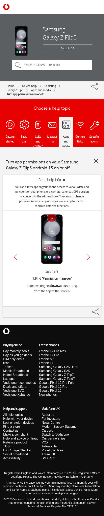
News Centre (51, 422)
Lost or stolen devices (18, 422)
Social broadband (15, 454)
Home (10, 86)
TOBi (6, 446)
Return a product (15, 442)
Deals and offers (14, 386)
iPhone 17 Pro (49, 355)
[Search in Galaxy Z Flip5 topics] (52, 65)
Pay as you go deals (17, 355)
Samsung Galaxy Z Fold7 (57, 378)
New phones (48, 394)
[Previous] (15, 257)
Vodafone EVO (13, 390)
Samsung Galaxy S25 (54, 371)
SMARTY (48, 458)
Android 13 (67, 48)
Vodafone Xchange (16, 394)
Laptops (8, 378)
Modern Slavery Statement (60, 426)
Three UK (48, 454)
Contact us (10, 430)
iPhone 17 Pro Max (52, 351)
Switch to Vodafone (55, 434)
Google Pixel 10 (50, 390)
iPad (6, 363)
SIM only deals (13, 359)
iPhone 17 (46, 363)
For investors (51, 418)
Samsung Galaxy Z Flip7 (56, 374)
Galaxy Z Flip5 (15, 90)
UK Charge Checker (17, 450)
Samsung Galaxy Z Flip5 (60, 33)
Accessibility (11, 458)
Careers (47, 430)
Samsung (50, 86)
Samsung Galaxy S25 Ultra (58, 367)
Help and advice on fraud (21, 438)
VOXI (45, 442)
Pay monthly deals (16, 351)
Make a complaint (15, 434)
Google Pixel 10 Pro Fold (56, 382)
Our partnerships (53, 438)
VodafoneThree (52, 450)
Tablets (8, 367)
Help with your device (18, 418)
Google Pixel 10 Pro (53, 386)
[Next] (88, 257)
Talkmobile (49, 446)
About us (48, 414)
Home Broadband (15, 374)
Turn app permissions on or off (25, 94)
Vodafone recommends (19, 382)
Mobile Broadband (16, 371)
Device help (29, 86)
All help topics (13, 414)
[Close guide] (96, 161)
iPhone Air (46, 359)
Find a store (11, 426)
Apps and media (41, 90)
